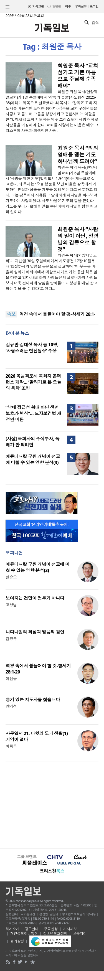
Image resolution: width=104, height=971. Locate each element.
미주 (68, 6)
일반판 (56, 6)
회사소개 (12, 928)
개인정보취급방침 (24, 933)
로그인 (94, 6)
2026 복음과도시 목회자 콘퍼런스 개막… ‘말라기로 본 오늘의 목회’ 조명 (33, 382)
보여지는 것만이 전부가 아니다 (35, 598)
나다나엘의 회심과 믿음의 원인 (35, 632)
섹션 (7, 7)
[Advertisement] (52, 804)
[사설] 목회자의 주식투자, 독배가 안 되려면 (32, 442)
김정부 (11, 638)
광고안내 (32, 928)
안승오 (11, 577)
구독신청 (81, 6)
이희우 (11, 746)
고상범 (11, 604)
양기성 (11, 706)
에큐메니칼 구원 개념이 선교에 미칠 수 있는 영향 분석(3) (33, 459)
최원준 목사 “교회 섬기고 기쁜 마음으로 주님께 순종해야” (78, 75)
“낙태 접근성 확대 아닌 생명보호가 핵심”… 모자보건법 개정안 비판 (33, 413)
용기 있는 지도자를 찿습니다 (33, 700)
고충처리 (80, 933)
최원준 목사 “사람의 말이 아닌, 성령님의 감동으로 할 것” (78, 239)
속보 (11, 314)
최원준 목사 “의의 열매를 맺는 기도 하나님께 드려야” (78, 154)
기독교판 (38, 6)
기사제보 (70, 928)
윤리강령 (17, 941)
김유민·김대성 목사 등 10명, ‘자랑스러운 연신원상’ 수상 (32, 348)
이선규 (11, 678)
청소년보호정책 (55, 933)
